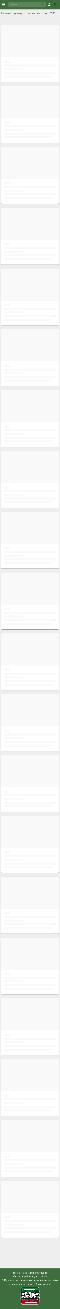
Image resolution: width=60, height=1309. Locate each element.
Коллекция (33, 13)
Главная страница (12, 13)
